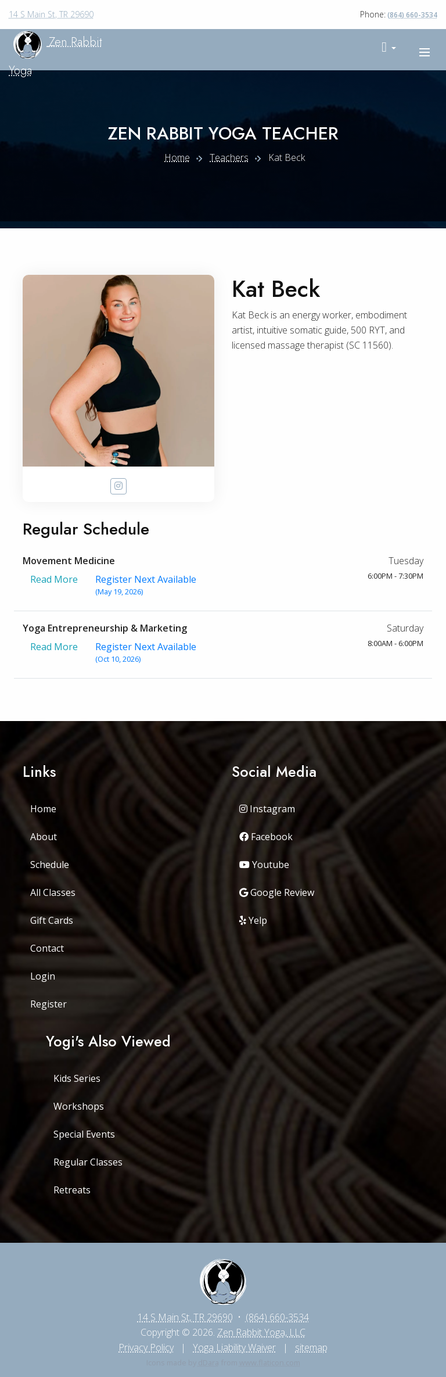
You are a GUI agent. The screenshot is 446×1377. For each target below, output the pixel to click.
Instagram (267, 808)
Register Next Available (145, 585)
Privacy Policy (146, 1347)
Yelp (253, 920)
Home (177, 157)
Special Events (84, 1134)
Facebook (266, 836)
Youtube (264, 864)
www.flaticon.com (269, 1362)
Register (48, 1004)
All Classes (52, 892)
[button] (389, 47)
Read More (54, 585)
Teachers (229, 157)
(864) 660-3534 (412, 15)
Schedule (49, 864)
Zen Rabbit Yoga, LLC (261, 1332)
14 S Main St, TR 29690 (51, 14)
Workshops (78, 1106)
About (43, 836)
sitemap (311, 1347)
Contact (47, 948)
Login (42, 976)
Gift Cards (51, 920)
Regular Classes (88, 1162)
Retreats (72, 1190)
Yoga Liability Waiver (234, 1347)
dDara (208, 1362)
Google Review (276, 892)
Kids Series (76, 1078)
